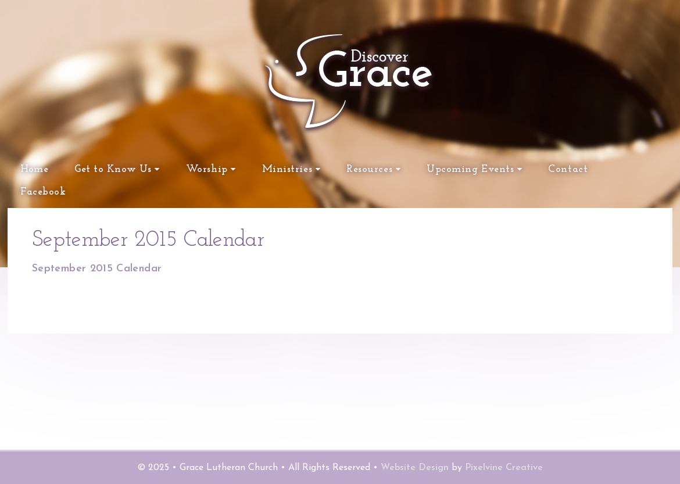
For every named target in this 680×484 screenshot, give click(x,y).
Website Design (415, 467)
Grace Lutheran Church (249, 133)
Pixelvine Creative (504, 467)
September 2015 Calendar (97, 268)
